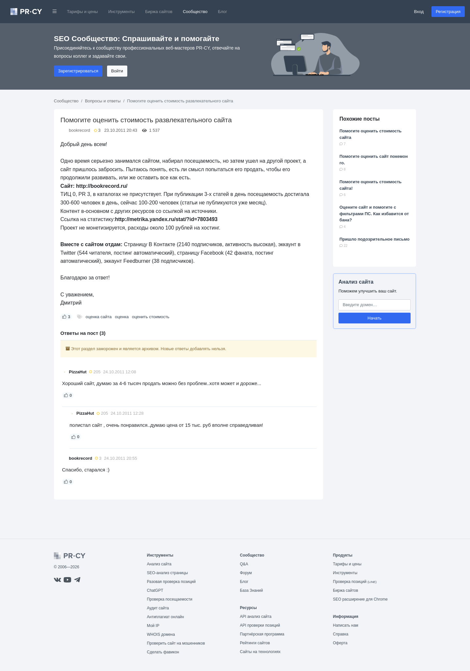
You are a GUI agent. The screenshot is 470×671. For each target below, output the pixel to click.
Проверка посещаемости (169, 599)
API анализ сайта (256, 616)
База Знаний (251, 590)
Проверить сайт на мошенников (176, 643)
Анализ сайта (355, 282)
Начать (375, 318)
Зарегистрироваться (78, 70)
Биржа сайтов (159, 11)
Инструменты (121, 11)
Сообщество (195, 11)
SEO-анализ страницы (167, 573)
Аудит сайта (158, 608)
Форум (246, 573)
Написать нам (345, 625)
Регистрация (448, 11)
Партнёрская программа (262, 634)
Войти (117, 70)
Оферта (340, 643)
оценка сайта (99, 316)
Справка (340, 634)
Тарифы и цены (82, 11)
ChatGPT (155, 590)
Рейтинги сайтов (255, 643)
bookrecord (79, 130)
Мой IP (153, 625)
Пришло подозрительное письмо (374, 239)
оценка (122, 316)
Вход (419, 11)
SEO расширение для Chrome (360, 599)
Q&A (244, 564)
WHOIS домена (161, 634)
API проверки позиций (260, 625)
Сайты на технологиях (260, 651)
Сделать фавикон (163, 652)
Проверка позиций (355, 581)
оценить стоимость (150, 316)
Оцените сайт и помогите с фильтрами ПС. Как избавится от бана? (374, 213)
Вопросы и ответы (102, 100)
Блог (222, 11)
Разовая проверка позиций (171, 581)
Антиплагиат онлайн (165, 617)
